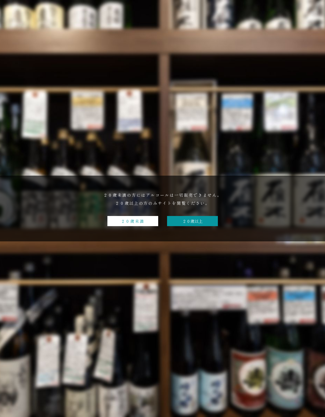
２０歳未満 (132, 221)
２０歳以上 (192, 221)
